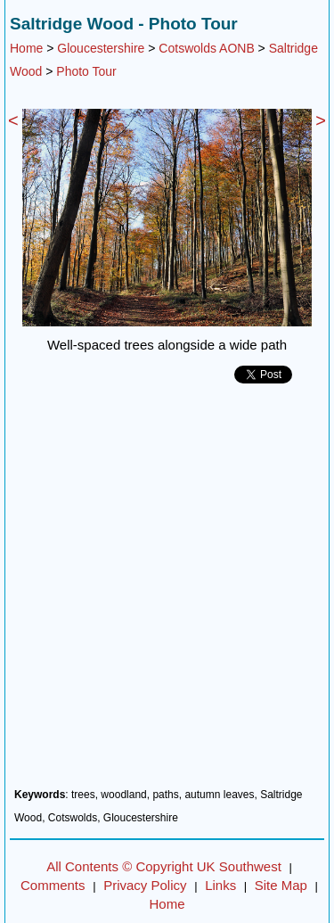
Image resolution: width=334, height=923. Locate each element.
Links (220, 885)
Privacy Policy (144, 885)
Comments (53, 885)
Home (26, 48)
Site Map (281, 885)
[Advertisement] (167, 592)
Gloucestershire (100, 48)
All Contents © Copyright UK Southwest (163, 866)
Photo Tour (86, 71)
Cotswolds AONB (206, 48)
